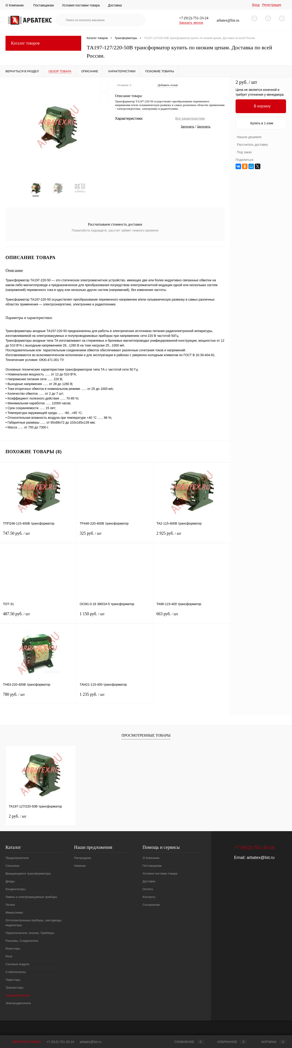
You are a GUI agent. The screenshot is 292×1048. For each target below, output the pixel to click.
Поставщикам (43, 5)
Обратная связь (23, 1042)
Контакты (148, 897)
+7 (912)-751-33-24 (60, 1042)
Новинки (80, 866)
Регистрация (271, 5)
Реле (9, 956)
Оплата (147, 889)
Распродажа (82, 858)
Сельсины (12, 866)
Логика (10, 905)
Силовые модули (17, 964)
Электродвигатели (18, 1003)
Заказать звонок (191, 23)
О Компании (15, 5)
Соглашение (151, 905)
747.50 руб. (38, 536)
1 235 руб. (115, 697)
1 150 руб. (115, 617)
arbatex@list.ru (260, 857)
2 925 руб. (191, 536)
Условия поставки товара (81, 5)
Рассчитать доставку (252, 144)
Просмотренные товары (146, 736)
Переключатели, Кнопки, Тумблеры (30, 933)
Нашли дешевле (249, 137)
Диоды (10, 881)
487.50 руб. (38, 617)
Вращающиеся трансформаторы (28, 873)
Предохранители (17, 858)
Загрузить (187, 126)
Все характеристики (190, 118)
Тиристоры (13, 980)
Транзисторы (14, 987)
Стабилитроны (16, 972)
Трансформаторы (18, 995)
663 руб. (191, 617)
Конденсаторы (15, 889)
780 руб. (38, 697)
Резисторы (13, 948)
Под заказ (244, 152)
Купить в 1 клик (261, 123)
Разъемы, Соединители (22, 941)
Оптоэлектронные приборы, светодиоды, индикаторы (34, 923)
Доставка (115, 5)
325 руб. (115, 536)
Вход (255, 5)
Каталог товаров (43, 43)
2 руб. (17, 816)
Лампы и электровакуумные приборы (31, 897)
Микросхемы (14, 912)
